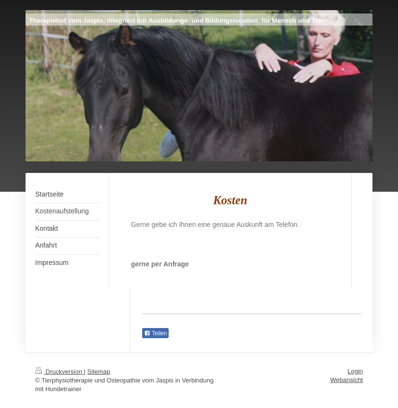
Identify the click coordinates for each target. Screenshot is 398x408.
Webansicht (346, 379)
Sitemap (98, 371)
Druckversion (59, 371)
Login (355, 371)
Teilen (155, 333)
